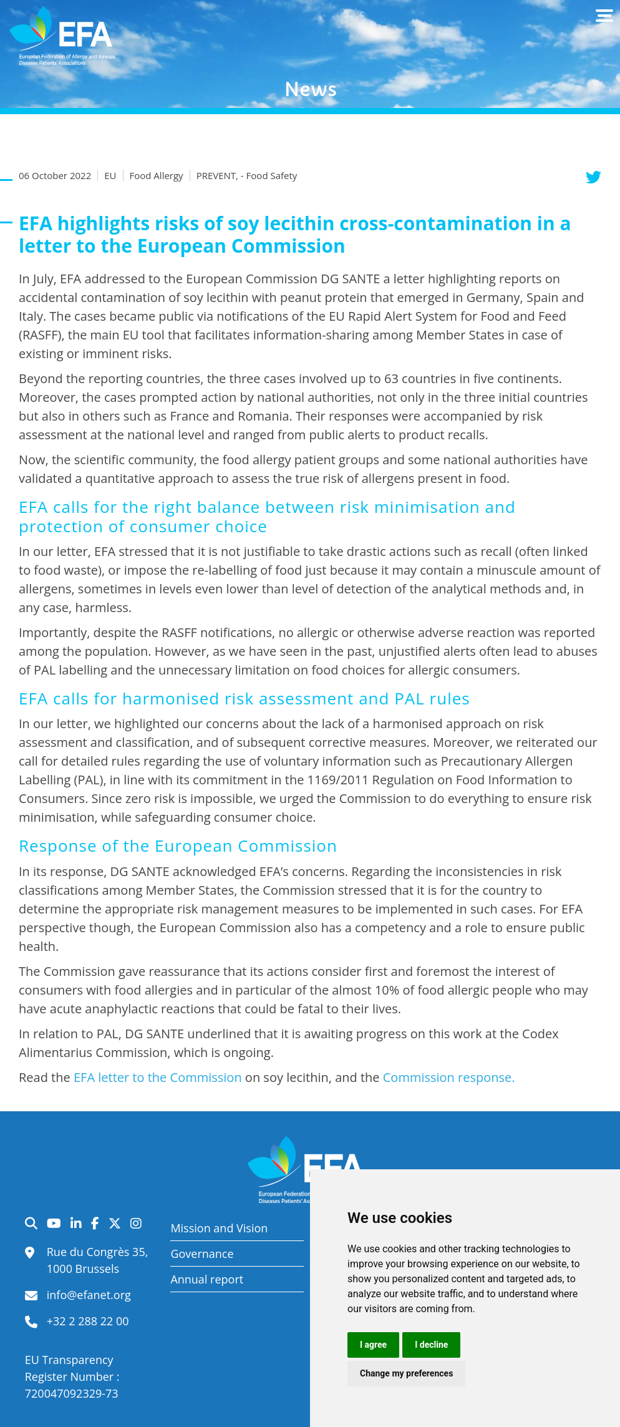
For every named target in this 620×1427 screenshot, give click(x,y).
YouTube (54, 1223)
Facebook (95, 1223)
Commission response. (449, 1077)
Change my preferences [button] (406, 1373)
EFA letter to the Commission (158, 1077)
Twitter (115, 1223)
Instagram (136, 1223)
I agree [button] (373, 1345)
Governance (201, 1253)
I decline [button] (431, 1345)
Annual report (206, 1279)
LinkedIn (76, 1223)
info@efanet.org (89, 1294)
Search (31, 1223)
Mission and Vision (219, 1227)
